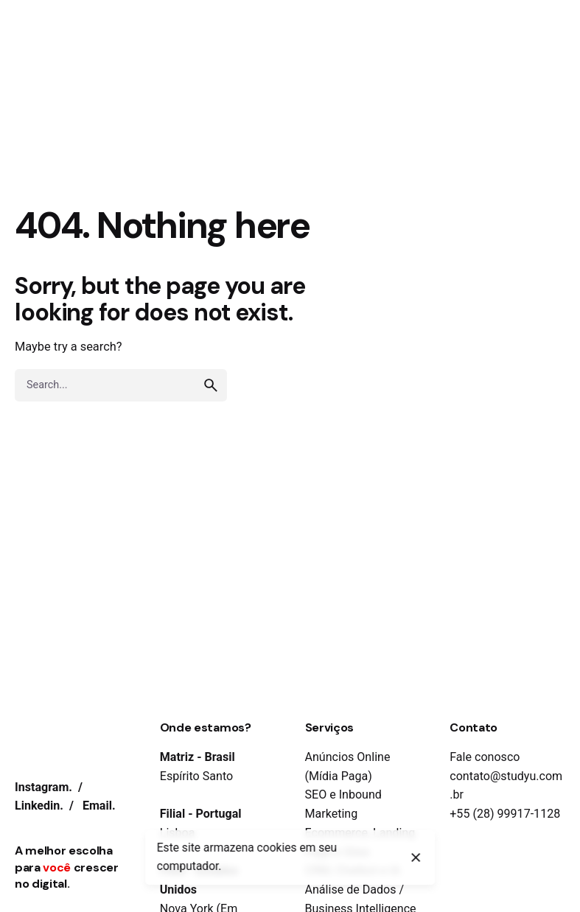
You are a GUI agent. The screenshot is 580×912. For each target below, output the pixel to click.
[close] (416, 857)
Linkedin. (39, 806)
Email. (99, 806)
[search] (211, 385)
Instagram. (43, 787)
